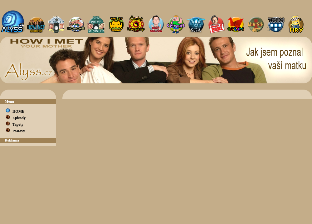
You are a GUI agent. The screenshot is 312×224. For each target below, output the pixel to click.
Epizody (19, 118)
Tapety (17, 124)
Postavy (18, 131)
